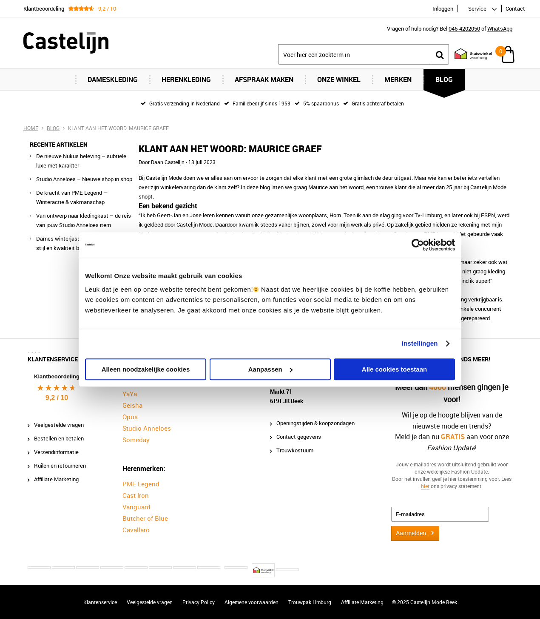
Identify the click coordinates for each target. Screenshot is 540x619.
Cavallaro (136, 529)
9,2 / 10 (56, 397)
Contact (515, 8)
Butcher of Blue (145, 518)
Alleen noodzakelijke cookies (146, 369)
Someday (136, 439)
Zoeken (439, 54)
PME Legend (140, 484)
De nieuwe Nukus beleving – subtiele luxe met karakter (81, 160)
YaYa (129, 393)
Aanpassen (270, 369)
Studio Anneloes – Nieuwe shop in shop (84, 179)
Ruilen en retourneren (60, 465)
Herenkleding (186, 79)
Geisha (132, 405)
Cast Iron (135, 495)
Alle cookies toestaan (394, 369)
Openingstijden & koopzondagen (315, 423)
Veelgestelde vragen (59, 425)
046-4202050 (464, 28)
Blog (444, 79)
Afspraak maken (264, 79)
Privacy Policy (198, 602)
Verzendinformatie (56, 452)
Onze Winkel (339, 79)
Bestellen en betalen (59, 438)
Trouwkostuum (294, 450)
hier (425, 485)
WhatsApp (499, 28)
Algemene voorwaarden (252, 602)
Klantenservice (100, 602)
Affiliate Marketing (56, 479)
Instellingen (420, 343)
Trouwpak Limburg (309, 602)
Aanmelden (411, 532)
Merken (398, 79)
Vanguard (136, 507)
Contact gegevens (298, 436)
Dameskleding (113, 79)
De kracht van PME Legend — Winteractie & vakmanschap (72, 197)
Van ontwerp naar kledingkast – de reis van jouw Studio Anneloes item (83, 220)
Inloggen (442, 8)
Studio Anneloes (146, 428)
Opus (130, 416)
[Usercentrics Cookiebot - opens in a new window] (418, 245)
